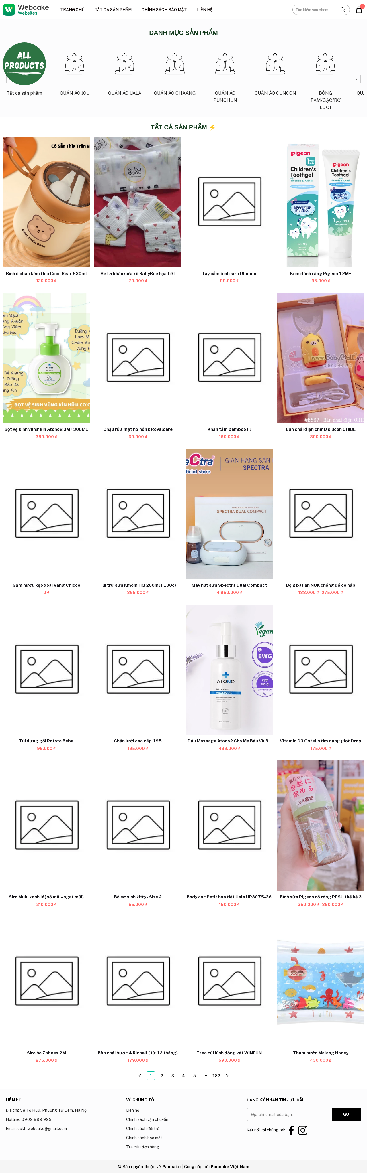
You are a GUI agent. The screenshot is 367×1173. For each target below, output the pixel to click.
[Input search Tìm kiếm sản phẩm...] (314, 10)
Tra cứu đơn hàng (142, 1147)
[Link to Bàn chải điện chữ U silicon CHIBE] (320, 429)
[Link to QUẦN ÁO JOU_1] (74, 71)
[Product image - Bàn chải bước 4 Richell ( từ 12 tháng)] (137, 981)
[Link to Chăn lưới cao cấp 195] (137, 741)
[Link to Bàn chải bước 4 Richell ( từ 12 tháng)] (137, 1053)
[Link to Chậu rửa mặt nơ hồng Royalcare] (137, 429)
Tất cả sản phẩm (113, 9)
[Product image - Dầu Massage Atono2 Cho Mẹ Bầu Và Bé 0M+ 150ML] (229, 670)
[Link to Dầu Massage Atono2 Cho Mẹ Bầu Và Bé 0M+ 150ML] (229, 741)
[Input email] (289, 1114)
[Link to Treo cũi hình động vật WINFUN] (229, 1053)
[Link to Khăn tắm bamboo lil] (229, 429)
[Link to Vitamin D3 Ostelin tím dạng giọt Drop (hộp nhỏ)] (320, 741)
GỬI (347, 1114)
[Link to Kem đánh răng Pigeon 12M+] (320, 273)
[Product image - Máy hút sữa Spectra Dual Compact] (229, 514)
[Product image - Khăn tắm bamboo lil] (229, 358)
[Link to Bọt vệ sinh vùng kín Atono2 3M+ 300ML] (46, 429)
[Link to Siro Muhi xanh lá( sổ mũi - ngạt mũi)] (46, 897)
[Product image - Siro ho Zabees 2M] (46, 981)
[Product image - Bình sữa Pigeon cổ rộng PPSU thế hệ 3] (320, 826)
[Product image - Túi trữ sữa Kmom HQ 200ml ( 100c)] (137, 514)
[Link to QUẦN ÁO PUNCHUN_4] (225, 75)
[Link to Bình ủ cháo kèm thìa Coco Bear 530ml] (46, 273)
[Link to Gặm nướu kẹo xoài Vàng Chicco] (46, 585)
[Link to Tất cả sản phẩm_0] (24, 71)
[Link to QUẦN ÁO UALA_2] (124, 71)
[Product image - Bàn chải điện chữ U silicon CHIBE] (320, 358)
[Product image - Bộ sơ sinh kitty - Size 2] (137, 826)
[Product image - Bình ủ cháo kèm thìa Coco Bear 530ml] (46, 202)
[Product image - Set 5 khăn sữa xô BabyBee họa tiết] (137, 202)
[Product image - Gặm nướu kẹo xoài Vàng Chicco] (46, 514)
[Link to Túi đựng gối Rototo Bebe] (46, 741)
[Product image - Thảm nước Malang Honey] (320, 981)
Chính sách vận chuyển (147, 1119)
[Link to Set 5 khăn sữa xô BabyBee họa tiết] (137, 273)
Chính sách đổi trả (142, 1128)
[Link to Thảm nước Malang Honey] (320, 1053)
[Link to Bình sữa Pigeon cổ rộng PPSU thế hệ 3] (320, 897)
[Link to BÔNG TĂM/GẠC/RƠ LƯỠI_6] (325, 78)
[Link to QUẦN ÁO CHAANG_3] (174, 71)
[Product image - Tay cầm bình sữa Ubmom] (229, 202)
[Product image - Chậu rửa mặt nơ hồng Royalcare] (137, 358)
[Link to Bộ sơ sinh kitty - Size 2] (137, 897)
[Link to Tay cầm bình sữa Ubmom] (229, 273)
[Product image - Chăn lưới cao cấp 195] (137, 670)
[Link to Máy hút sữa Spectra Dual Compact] (229, 585)
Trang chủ (72, 9)
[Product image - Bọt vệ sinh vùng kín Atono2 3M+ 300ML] (46, 358)
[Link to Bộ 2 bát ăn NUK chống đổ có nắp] (320, 585)
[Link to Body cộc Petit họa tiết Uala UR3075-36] (229, 897)
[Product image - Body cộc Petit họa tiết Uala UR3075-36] (229, 826)
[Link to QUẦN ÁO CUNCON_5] (275, 71)
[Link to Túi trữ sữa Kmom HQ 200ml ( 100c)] (137, 585)
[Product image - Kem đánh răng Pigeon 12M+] (320, 202)
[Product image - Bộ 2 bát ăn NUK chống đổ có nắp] (320, 514)
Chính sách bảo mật (164, 9)
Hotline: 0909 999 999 (29, 1119)
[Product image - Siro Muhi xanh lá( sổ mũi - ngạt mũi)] (46, 826)
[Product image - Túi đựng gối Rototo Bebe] (46, 670)
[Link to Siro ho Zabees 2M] (46, 1053)
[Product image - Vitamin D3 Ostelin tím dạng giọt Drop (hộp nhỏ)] (320, 670)
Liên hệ (205, 9)
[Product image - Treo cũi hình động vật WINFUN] (229, 981)
